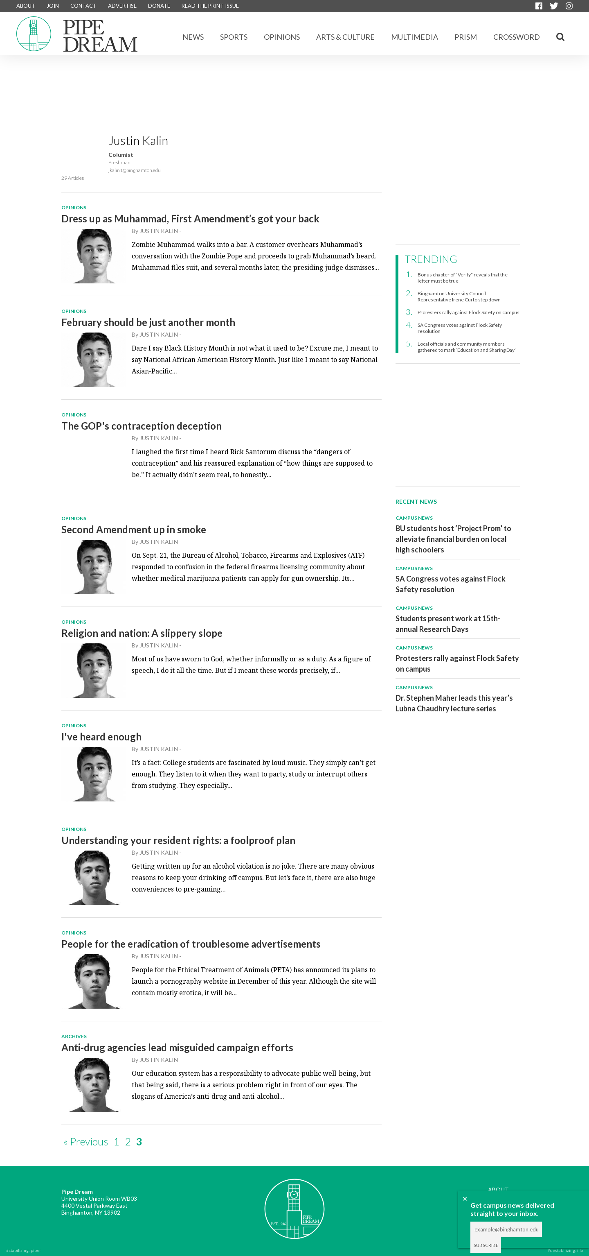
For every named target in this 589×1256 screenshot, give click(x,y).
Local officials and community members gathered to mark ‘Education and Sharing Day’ (467, 347)
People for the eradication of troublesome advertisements (191, 944)
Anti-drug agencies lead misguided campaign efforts (177, 1047)
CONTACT (83, 5)
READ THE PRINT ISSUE (210, 5)
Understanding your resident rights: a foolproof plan (178, 840)
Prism (465, 36)
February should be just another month (148, 322)
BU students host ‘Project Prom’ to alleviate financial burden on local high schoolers (453, 539)
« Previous (85, 1141)
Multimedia (414, 36)
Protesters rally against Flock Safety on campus (468, 312)
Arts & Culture (345, 36)
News (193, 36)
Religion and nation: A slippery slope (142, 633)
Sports (233, 36)
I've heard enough (101, 736)
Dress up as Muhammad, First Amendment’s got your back (190, 218)
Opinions (282, 36)
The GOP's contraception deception (141, 426)
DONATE (159, 5)
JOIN (53, 5)
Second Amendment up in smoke (133, 529)
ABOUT (25, 5)
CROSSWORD (516, 36)
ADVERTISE (122, 5)
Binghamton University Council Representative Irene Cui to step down (459, 296)
